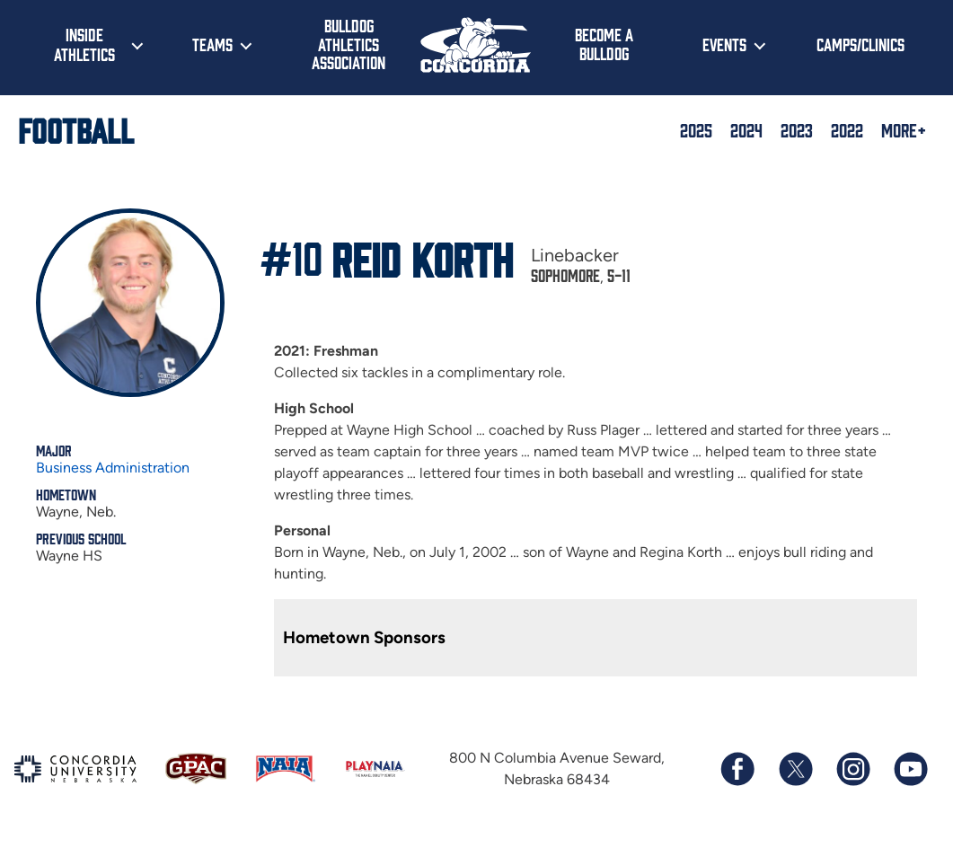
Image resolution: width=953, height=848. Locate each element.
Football (76, 129)
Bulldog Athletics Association (348, 43)
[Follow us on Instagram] (852, 769)
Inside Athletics (84, 44)
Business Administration (113, 467)
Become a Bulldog (604, 43)
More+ (903, 129)
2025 (696, 129)
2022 (847, 129)
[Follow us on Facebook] (737, 769)
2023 (797, 129)
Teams (212, 44)
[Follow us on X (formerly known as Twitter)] (795, 769)
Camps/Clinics (860, 44)
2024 (746, 129)
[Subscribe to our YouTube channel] (910, 769)
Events (724, 44)
